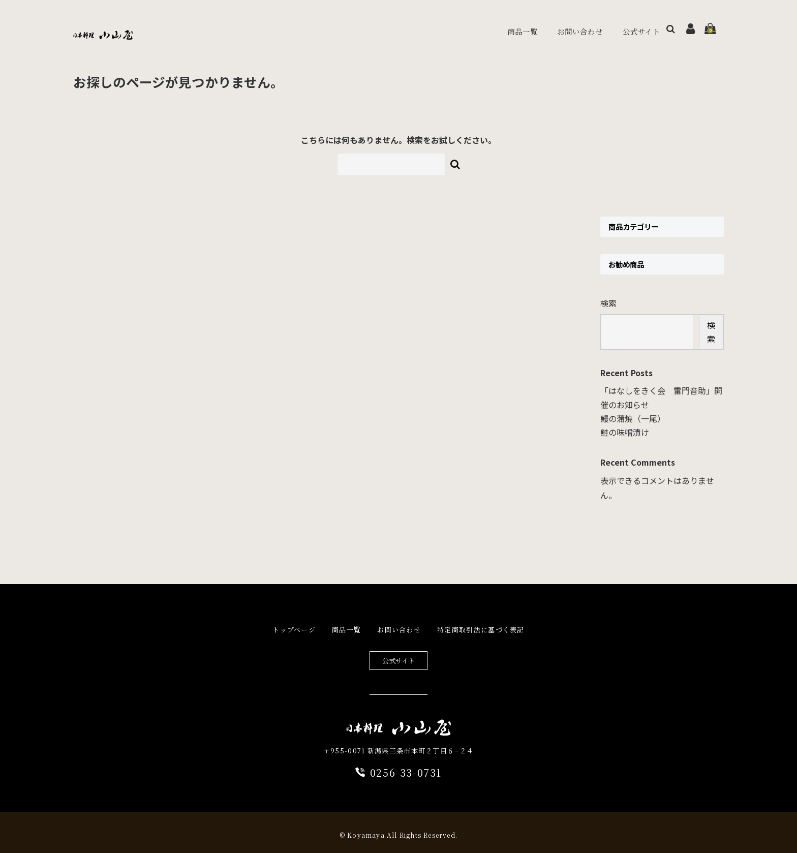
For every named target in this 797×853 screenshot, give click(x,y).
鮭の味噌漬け (624, 427)
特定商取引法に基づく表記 (481, 624)
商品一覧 (498, 28)
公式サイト (623, 28)
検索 (608, 298)
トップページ (294, 624)
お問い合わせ (558, 28)
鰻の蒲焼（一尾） (632, 413)
